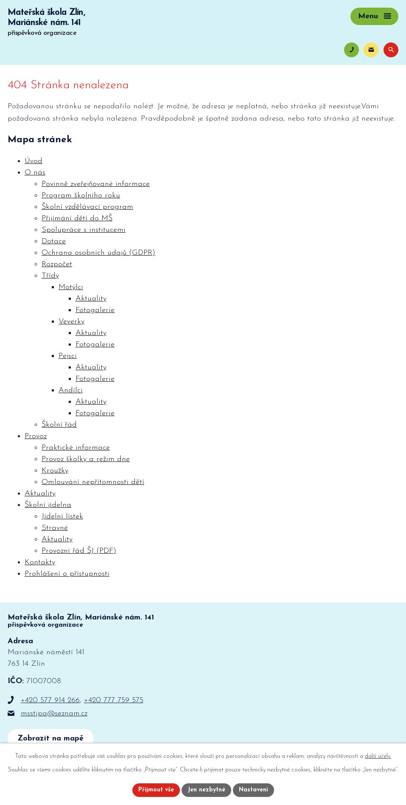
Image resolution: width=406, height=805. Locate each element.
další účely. (378, 756)
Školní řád (59, 425)
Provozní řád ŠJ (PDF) (79, 551)
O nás (35, 173)
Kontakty (40, 562)
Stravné (55, 528)
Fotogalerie (95, 310)
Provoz (36, 436)
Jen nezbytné (206, 790)
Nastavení (253, 790)
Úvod (33, 161)
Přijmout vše (156, 790)
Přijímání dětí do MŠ (77, 218)
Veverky (71, 322)
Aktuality (91, 299)
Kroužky (55, 471)
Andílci (71, 390)
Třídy (50, 276)
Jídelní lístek (62, 516)
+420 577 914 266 (50, 700)
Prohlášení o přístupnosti (67, 574)
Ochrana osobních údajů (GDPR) (98, 253)
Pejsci (68, 356)
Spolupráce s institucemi (84, 230)
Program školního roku (81, 195)
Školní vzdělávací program (87, 207)
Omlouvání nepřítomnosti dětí (93, 482)
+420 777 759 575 (113, 700)
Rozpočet (57, 264)
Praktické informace (76, 448)
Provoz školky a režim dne (86, 459)
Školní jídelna (48, 505)
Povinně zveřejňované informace (96, 184)
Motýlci (71, 287)
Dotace (54, 241)
